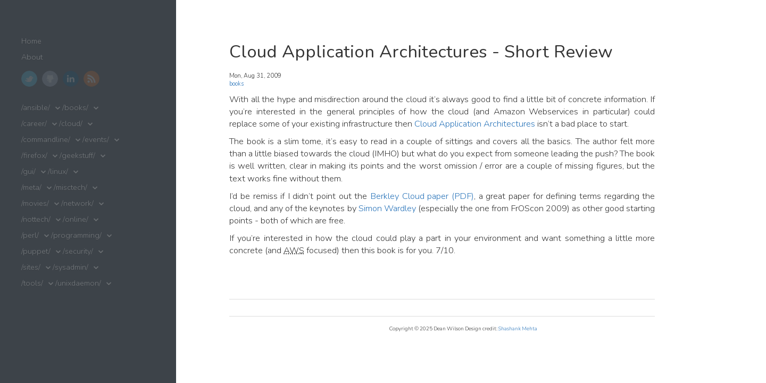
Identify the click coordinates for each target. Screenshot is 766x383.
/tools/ (32, 283)
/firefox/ (34, 156)
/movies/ (35, 203)
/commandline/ (45, 140)
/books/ (75, 108)
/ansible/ (35, 108)
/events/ (95, 140)
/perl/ (30, 235)
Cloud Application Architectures (474, 124)
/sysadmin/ (70, 267)
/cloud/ (70, 124)
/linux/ (58, 171)
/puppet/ (36, 251)
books (236, 84)
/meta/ (31, 187)
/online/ (75, 219)
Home (31, 41)
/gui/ (28, 171)
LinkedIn (71, 79)
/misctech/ (70, 187)
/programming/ (76, 235)
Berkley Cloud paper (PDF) (422, 196)
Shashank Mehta (517, 328)
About (32, 57)
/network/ (77, 203)
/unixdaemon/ (78, 283)
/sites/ (30, 267)
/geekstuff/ (77, 156)
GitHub (50, 79)
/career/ (34, 124)
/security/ (78, 251)
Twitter (29, 79)
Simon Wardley (387, 208)
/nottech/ (36, 219)
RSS (91, 79)
